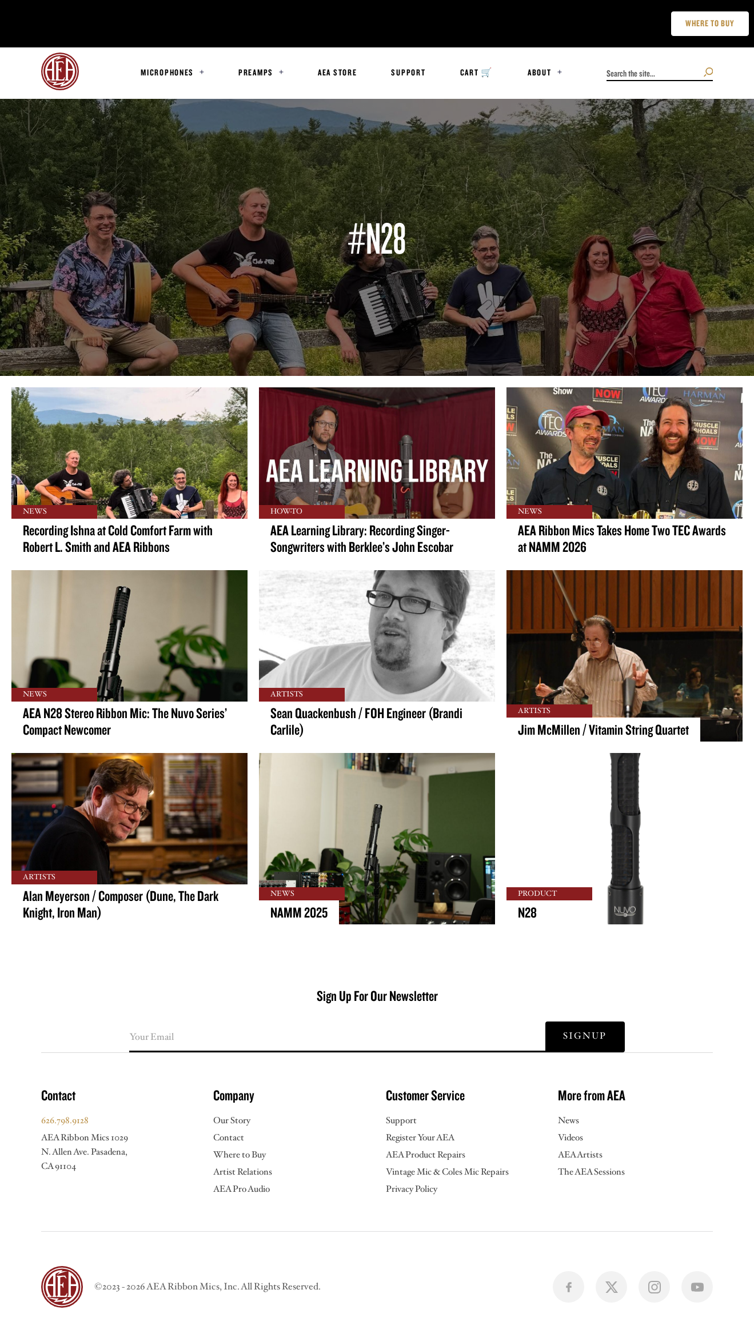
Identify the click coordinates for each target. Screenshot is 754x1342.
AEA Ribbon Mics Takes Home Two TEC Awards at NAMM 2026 (622, 538)
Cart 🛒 (476, 72)
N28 (527, 912)
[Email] (337, 1036)
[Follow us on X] (611, 1286)
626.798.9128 (65, 1121)
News (568, 1121)
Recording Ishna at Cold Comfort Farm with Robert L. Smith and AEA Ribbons (118, 538)
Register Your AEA (420, 1138)
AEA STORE (337, 72)
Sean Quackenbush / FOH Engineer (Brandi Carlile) (366, 721)
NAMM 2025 (299, 912)
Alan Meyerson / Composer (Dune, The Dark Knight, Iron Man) (120, 904)
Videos (570, 1138)
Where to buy (710, 23)
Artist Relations (242, 1172)
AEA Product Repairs (425, 1155)
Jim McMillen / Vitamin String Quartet (603, 730)
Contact (228, 1138)
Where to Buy (239, 1155)
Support (408, 72)
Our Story (231, 1121)
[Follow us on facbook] (568, 1286)
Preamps (255, 72)
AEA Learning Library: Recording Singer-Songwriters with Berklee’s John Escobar (361, 538)
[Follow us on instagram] (654, 1286)
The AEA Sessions (591, 1172)
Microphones (167, 72)
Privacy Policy (411, 1189)
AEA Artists (580, 1155)
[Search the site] (708, 72)
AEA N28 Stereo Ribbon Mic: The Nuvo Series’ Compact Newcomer (125, 721)
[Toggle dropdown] (202, 72)
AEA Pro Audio (241, 1189)
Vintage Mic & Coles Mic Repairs (447, 1172)
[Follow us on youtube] (697, 1286)
